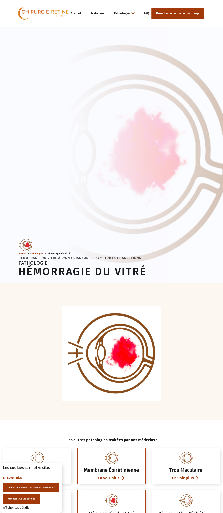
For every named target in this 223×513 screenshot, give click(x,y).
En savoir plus (13, 477)
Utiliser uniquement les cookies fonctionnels (33, 486)
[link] (111, 470)
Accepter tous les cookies (22, 498)
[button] (192, 14)
